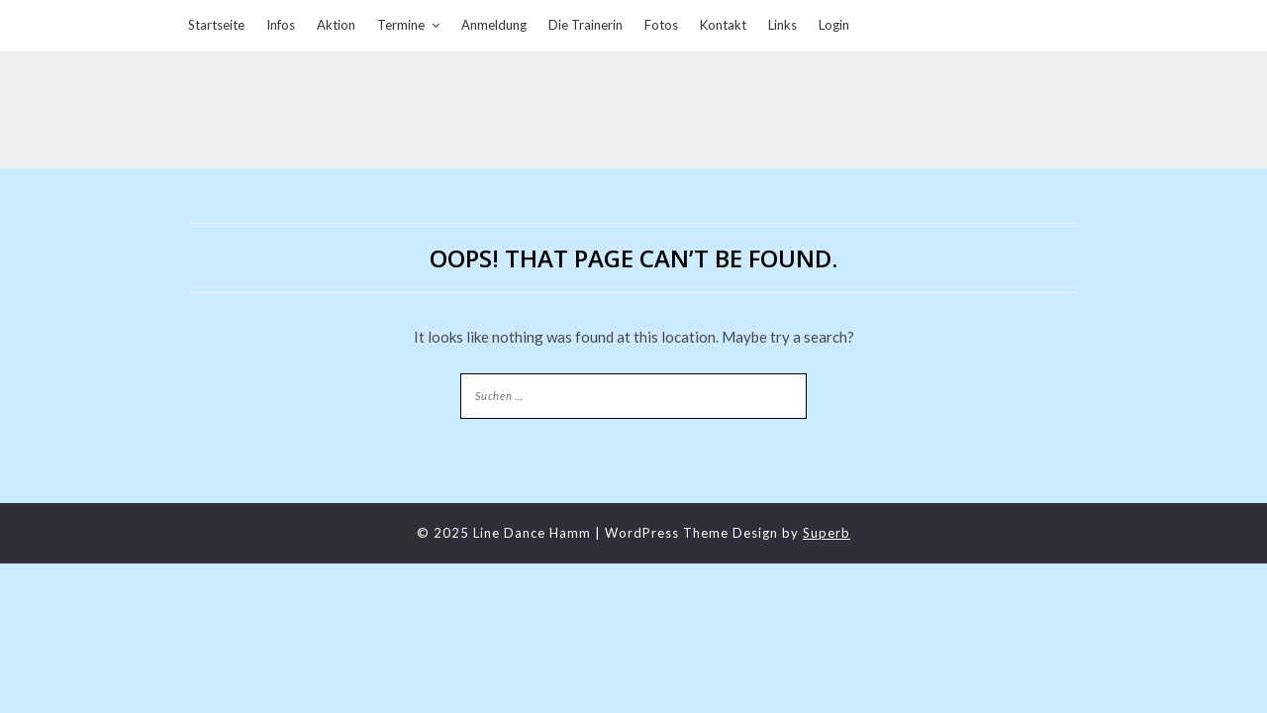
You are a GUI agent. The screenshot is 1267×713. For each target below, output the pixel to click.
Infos (280, 25)
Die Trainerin (585, 25)
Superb (826, 533)
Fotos (661, 25)
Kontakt (723, 25)
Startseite (216, 25)
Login (834, 25)
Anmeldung (494, 25)
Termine (401, 25)
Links (782, 25)
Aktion (336, 25)
